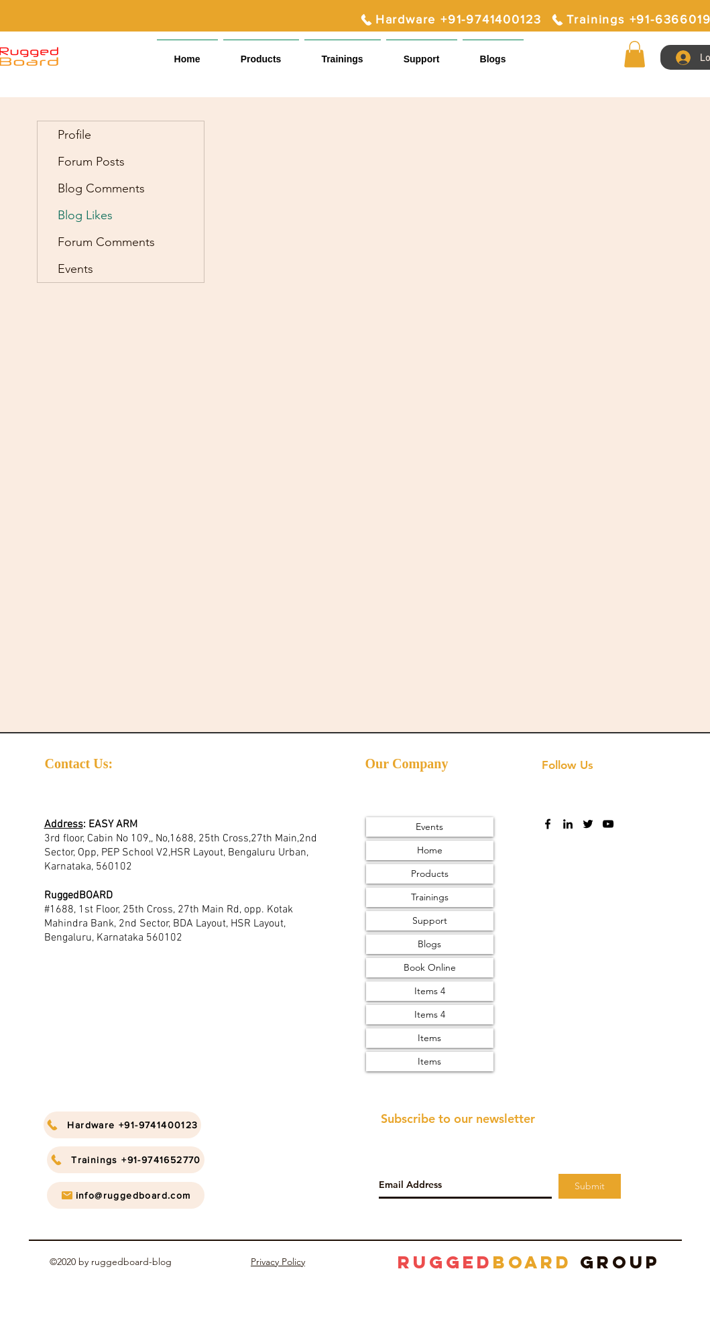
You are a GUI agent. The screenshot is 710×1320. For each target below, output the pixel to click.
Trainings (430, 897)
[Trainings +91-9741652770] (125, 1159)
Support (429, 920)
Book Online (430, 967)
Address (63, 824)
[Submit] (589, 1186)
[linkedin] (568, 824)
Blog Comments (101, 188)
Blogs (429, 944)
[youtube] (608, 824)
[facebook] (547, 824)
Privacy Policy (278, 1262)
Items (429, 1038)
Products (430, 873)
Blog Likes (85, 215)
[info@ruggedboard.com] (125, 1195)
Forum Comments (106, 242)
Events (75, 268)
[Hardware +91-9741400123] (451, 19)
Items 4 (429, 991)
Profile (74, 134)
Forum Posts (91, 161)
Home (429, 850)
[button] (421, 53)
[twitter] (588, 824)
